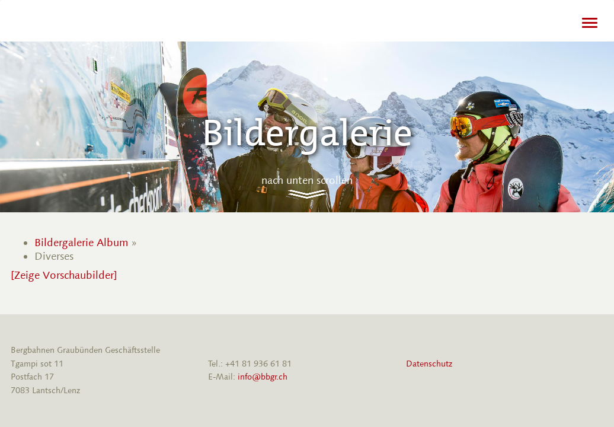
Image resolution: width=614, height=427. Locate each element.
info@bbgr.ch (262, 377)
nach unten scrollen (307, 180)
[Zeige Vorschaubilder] (64, 275)
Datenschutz (429, 364)
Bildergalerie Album (81, 242)
